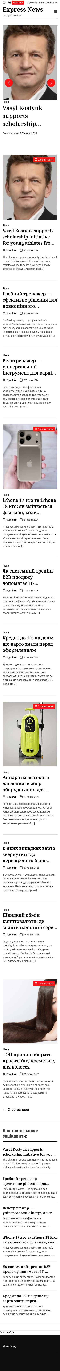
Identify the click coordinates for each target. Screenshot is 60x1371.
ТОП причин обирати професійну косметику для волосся (29, 1060)
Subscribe (18, 2)
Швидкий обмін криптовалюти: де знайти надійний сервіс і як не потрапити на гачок (30, 927)
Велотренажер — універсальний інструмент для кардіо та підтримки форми (29, 369)
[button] (9, 83)
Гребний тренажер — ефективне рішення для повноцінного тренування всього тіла (30, 302)
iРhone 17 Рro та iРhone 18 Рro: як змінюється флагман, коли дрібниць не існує (29, 509)
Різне (6, 101)
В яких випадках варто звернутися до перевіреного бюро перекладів (29, 857)
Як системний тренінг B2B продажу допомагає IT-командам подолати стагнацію (28, 583)
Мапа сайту (7, 1332)
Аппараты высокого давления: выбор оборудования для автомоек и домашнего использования (29, 789)
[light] (9, 2)
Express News (23, 9)
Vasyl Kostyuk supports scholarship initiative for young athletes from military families (29, 239)
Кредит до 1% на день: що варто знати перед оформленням (28, 644)
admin (13, 250)
